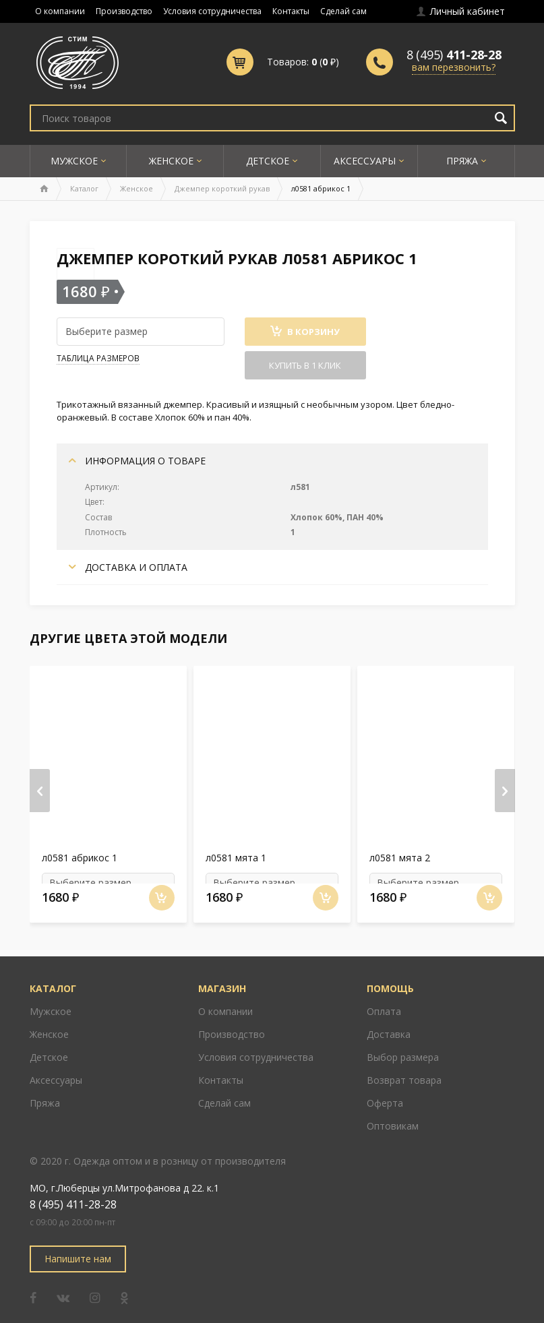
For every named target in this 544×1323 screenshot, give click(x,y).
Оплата (384, 1000)
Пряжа (462, 160)
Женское (171, 160)
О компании (60, 11)
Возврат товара (404, 1069)
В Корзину (305, 332)
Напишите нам (77, 1247)
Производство (124, 11)
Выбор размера (403, 1046)
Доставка (389, 1023)
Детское (267, 160)
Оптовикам (393, 1115)
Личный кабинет (461, 11)
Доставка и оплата (128, 567)
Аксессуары (365, 160)
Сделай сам (343, 11)
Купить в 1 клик (305, 365)
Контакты (290, 11)
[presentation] (40, 785)
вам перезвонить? (453, 67)
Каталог (84, 188)
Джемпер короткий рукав (222, 188)
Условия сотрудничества (212, 11)
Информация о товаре (137, 460)
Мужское (74, 160)
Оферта (385, 1092)
